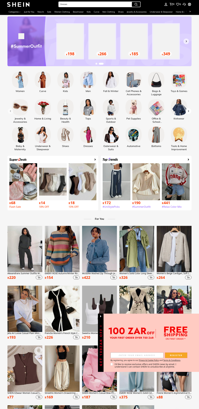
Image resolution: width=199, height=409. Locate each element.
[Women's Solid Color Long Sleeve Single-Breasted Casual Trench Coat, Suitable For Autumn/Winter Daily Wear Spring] (136, 249)
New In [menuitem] (40, 12)
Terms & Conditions (171, 360)
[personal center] (166, 4)
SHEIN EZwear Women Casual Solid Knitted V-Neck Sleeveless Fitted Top (24, 393)
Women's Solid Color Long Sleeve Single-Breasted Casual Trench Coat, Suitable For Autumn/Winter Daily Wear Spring (136, 273)
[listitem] (24, 253)
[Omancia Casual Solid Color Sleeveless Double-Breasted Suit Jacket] (136, 309)
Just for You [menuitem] (29, 12)
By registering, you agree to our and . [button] (146, 360)
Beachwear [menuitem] (78, 12)
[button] (99, 4)
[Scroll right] (190, 12)
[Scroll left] (186, 12)
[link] (171, 4)
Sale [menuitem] (49, 12)
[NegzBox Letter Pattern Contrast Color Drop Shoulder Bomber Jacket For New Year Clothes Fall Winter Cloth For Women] (174, 309)
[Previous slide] (13, 41)
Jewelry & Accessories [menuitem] (137, 12)
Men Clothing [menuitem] (108, 12)
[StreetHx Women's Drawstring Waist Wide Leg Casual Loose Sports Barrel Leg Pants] (62, 368)
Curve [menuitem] (96, 12)
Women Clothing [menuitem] (62, 12)
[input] (137, 355)
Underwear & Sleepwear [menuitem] (161, 12)
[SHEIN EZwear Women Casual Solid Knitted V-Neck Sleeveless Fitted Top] (24, 368)
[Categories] (14, 12)
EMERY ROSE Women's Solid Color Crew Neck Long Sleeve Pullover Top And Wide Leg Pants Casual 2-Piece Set (136, 393)
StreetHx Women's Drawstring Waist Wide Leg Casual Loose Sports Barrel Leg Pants (62, 393)
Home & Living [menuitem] (182, 12)
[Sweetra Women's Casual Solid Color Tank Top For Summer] (99, 309)
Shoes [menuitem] (121, 12)
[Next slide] (186, 41)
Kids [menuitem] (89, 12)
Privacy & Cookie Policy (149, 360)
